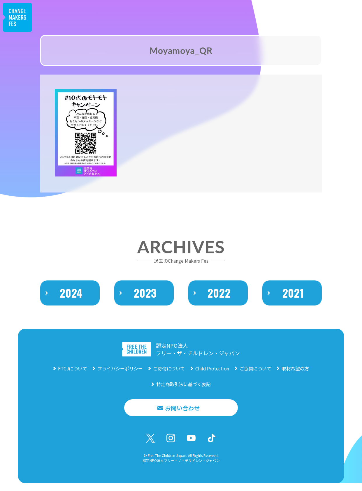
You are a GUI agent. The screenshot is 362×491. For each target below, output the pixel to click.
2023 (145, 303)
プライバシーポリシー (120, 373)
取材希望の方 (295, 373)
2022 (219, 303)
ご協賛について (255, 373)
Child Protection (212, 373)
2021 (293, 303)
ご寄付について (169, 373)
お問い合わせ (182, 413)
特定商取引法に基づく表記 (183, 389)
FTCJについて (72, 373)
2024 (71, 303)
